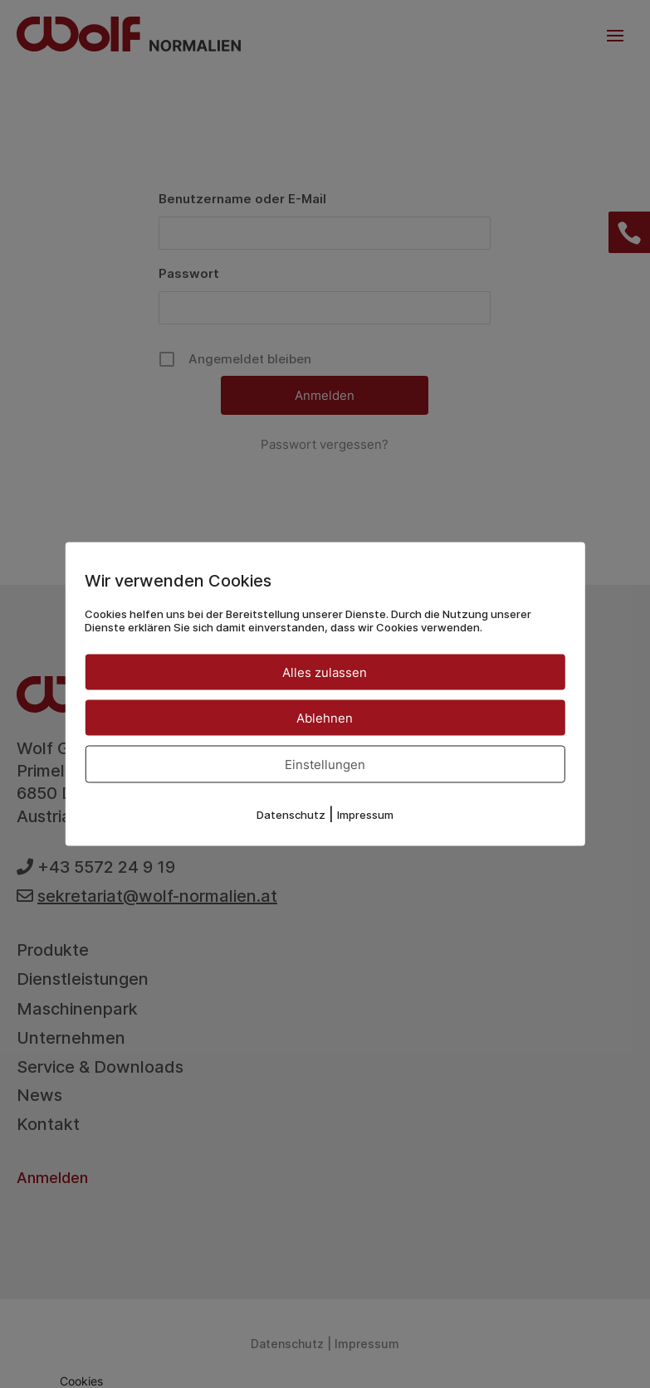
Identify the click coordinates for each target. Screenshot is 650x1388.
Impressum (365, 814)
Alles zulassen (324, 672)
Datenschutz (291, 814)
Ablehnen (324, 718)
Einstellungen (325, 764)
